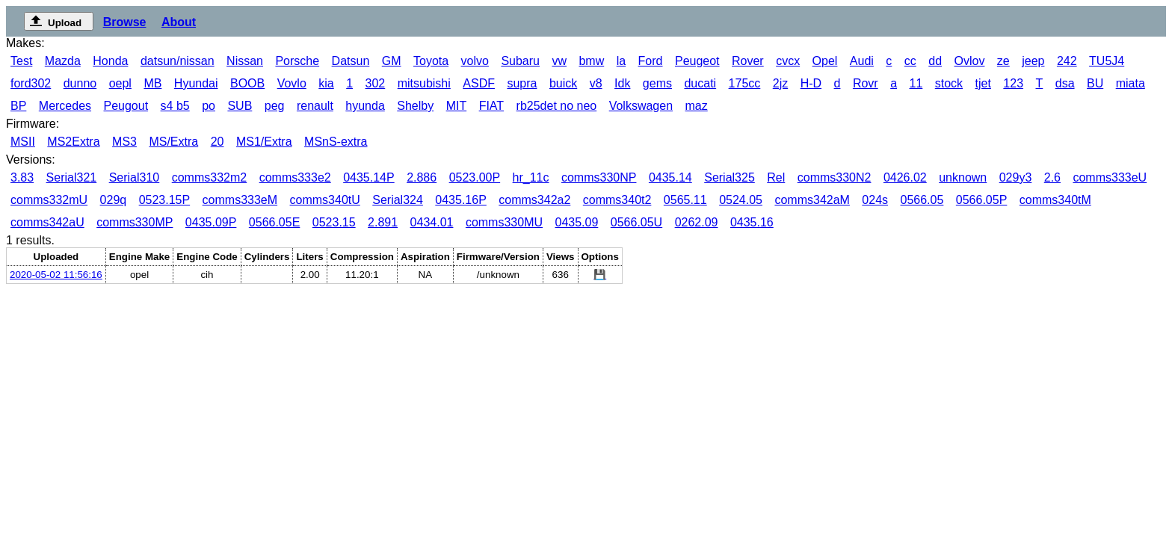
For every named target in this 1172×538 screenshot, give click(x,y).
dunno (80, 83)
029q (113, 200)
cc (910, 61)
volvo (475, 61)
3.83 (22, 177)
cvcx (788, 61)
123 (1013, 83)
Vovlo (291, 83)
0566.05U (636, 222)
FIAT (491, 105)
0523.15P (165, 200)
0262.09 (696, 222)
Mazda (63, 61)
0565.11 (685, 200)
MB (152, 83)
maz (696, 105)
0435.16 (752, 222)
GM (391, 61)
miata (1130, 83)
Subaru (520, 61)
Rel (776, 177)
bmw (591, 61)
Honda (110, 61)
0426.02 (905, 177)
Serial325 (729, 177)
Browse (124, 22)
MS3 (124, 141)
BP (18, 105)
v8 (596, 83)
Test (21, 61)
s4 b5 (175, 105)
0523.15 (334, 222)
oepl (120, 83)
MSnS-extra (335, 141)
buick (563, 83)
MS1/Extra (264, 141)
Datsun (351, 61)
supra (522, 83)
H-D (811, 83)
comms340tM (1055, 200)
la (621, 61)
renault (315, 105)
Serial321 (71, 177)
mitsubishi (424, 83)
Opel (825, 61)
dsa (1065, 83)
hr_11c (531, 177)
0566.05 (922, 200)
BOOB (247, 83)
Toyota (430, 61)
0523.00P (475, 177)
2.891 (383, 222)
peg (275, 105)
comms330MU (504, 222)
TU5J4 (1106, 61)
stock (949, 83)
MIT (456, 105)
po (208, 105)
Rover (748, 61)
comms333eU (1110, 177)
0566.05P (982, 200)
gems (657, 83)
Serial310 (134, 177)
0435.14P (369, 177)
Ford (650, 61)
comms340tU (325, 200)
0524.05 (740, 200)
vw (559, 61)
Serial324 (397, 200)
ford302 (30, 83)
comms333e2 (295, 177)
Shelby (415, 105)
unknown (963, 177)
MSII (22, 141)
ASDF (479, 83)
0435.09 (576, 222)
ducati (700, 83)
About (178, 22)
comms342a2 (534, 200)
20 (217, 141)
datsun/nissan (178, 61)
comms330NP (598, 177)
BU (1095, 83)
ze (1003, 61)
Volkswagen (641, 105)
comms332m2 (209, 177)
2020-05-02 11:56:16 (56, 274)
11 (916, 83)
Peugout (126, 105)
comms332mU (48, 200)
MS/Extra (173, 141)
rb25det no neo (556, 105)
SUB (239, 105)
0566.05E (274, 222)
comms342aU (47, 222)
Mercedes (65, 105)
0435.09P (211, 222)
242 (1067, 61)
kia (325, 83)
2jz (780, 83)
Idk (622, 83)
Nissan (244, 61)
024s (875, 200)
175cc (745, 83)
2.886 (422, 177)
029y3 (1015, 177)
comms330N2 (835, 177)
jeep (1033, 61)
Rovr (865, 83)
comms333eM (240, 200)
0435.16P (461, 200)
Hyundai (196, 83)
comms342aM (811, 200)
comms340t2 (617, 200)
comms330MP (134, 222)
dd (935, 61)
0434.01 (432, 222)
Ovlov (969, 61)
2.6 (1052, 177)
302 (376, 83)
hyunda (365, 105)
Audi (862, 61)
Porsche (297, 61)
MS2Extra (73, 141)
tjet (983, 83)
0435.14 (670, 177)
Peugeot (697, 61)
